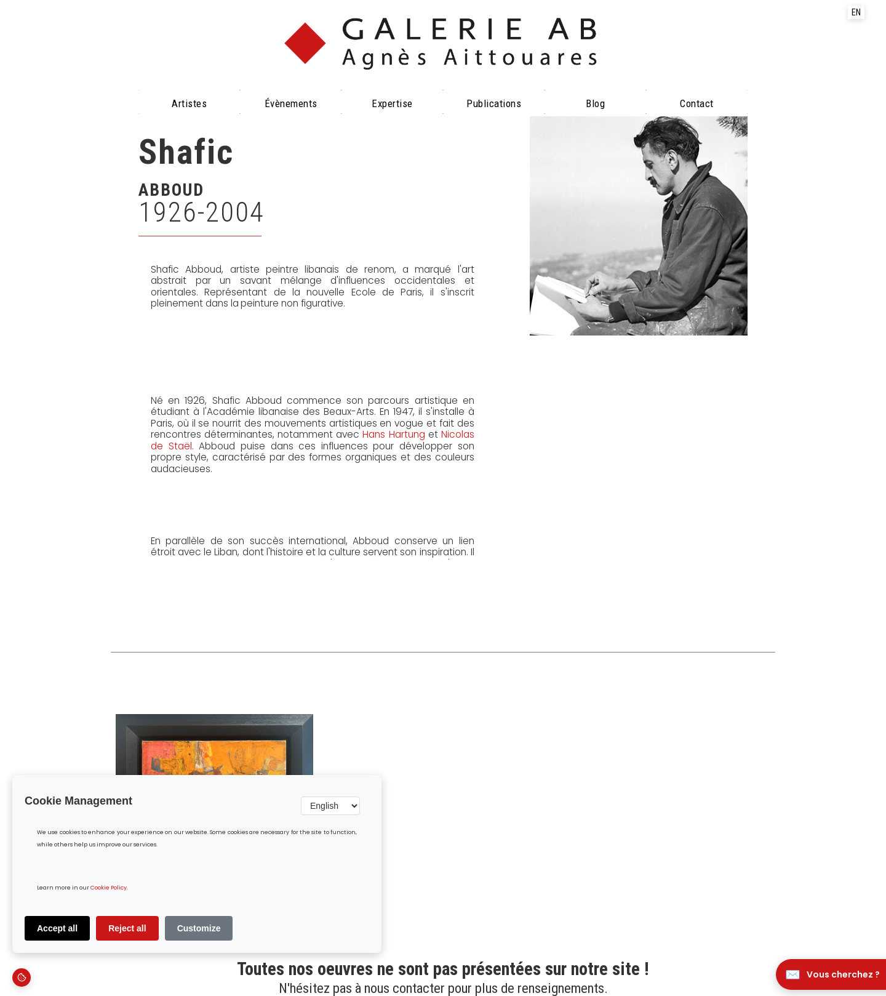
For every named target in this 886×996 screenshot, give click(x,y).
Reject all (127, 928)
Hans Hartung (393, 434)
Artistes (189, 103)
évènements (291, 103)
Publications (493, 103)
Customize (199, 928)
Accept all (57, 928)
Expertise (392, 103)
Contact (697, 103)
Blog (595, 103)
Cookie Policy (108, 888)
